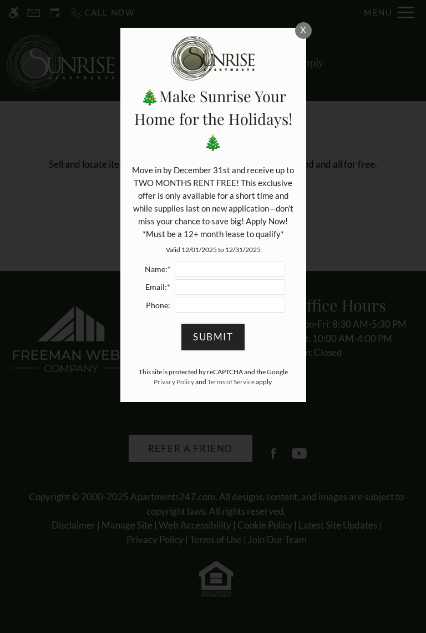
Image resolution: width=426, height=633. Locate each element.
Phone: (158, 305)
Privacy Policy (174, 382)
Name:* (158, 269)
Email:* (157, 287)
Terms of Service (231, 382)
